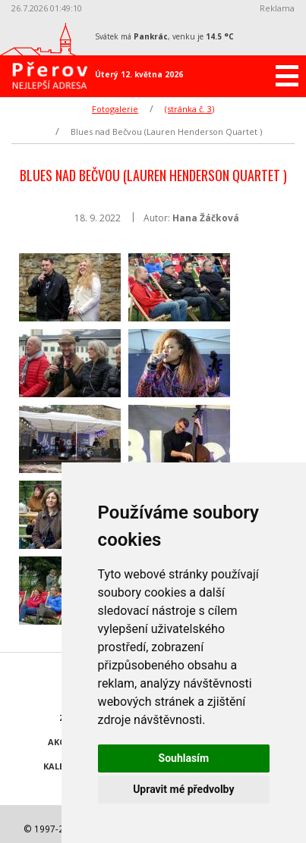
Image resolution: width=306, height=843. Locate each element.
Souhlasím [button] (184, 758)
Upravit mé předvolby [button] (183, 789)
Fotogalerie (115, 108)
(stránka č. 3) (189, 108)
